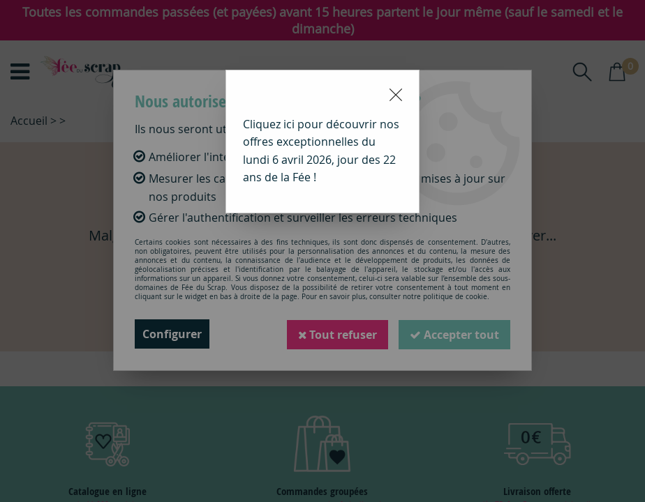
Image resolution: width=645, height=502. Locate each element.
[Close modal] (396, 95)
